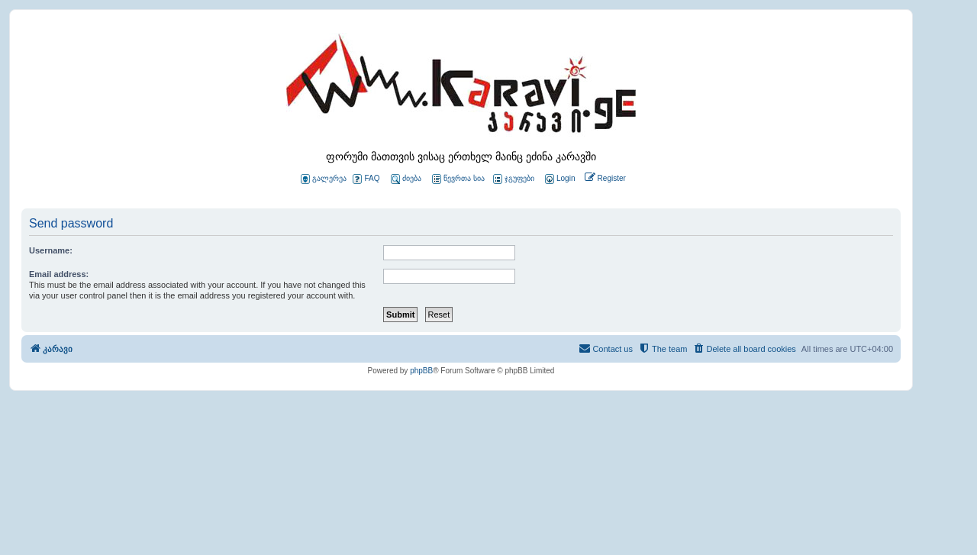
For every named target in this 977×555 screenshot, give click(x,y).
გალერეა (324, 179)
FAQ (366, 179)
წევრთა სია (458, 179)
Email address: (59, 274)
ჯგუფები (513, 179)
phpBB (421, 370)
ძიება (406, 179)
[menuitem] (559, 179)
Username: (51, 250)
